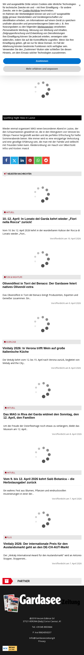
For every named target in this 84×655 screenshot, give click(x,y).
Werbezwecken (45, 26)
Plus (9, 537)
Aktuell (10, 212)
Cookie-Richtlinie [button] (31, 10)
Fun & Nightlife (14, 277)
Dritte (5, 17)
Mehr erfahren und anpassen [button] (42, 68)
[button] (79, 5)
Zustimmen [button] (42, 61)
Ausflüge (11, 341)
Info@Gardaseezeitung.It (42, 637)
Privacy (42, 641)
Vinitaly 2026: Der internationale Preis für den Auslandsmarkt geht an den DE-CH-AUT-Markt (36, 545)
